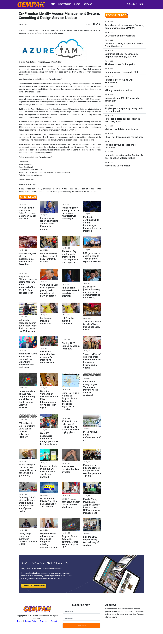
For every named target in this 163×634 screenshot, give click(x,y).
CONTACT (88, 4)
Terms (19, 621)
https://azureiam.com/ (53, 79)
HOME (52, 4)
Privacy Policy (31, 621)
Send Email (28, 167)
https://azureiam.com (34, 175)
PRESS (77, 4)
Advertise (44, 621)
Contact (54, 621)
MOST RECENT (64, 4)
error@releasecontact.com (29, 191)
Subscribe (82, 625)
